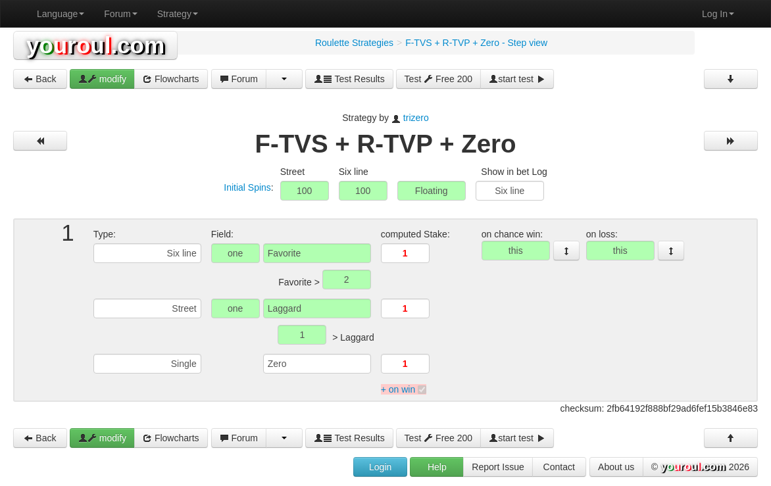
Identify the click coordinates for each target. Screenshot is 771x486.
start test (517, 79)
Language (60, 14)
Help (437, 467)
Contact (559, 467)
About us (616, 467)
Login (380, 467)
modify (102, 79)
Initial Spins (247, 187)
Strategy (177, 14)
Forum (120, 14)
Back (40, 79)
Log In (718, 14)
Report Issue (498, 467)
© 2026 (700, 468)
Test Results (349, 79)
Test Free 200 (439, 79)
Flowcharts (171, 79)
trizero (416, 117)
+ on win (398, 389)
